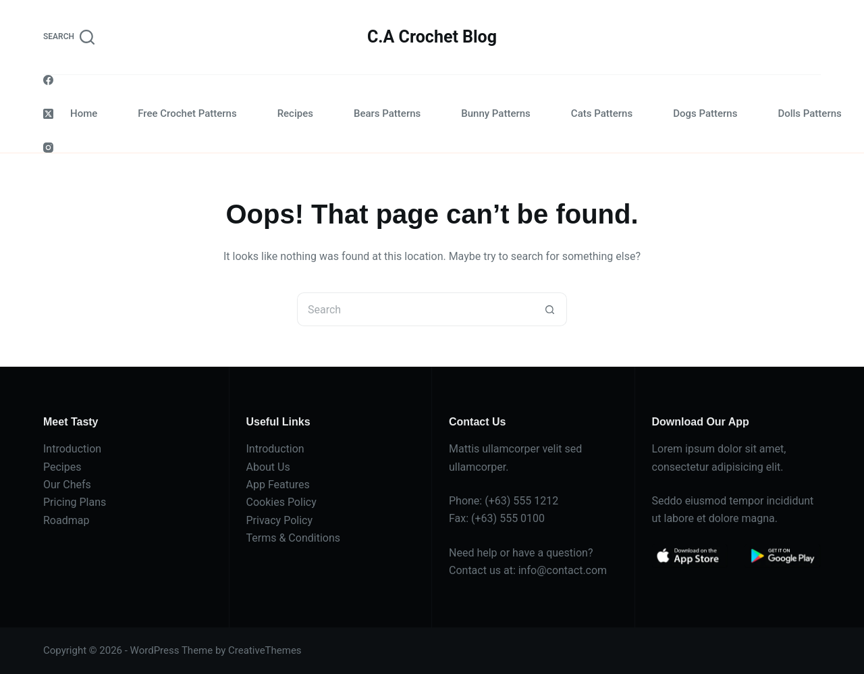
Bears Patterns (387, 113)
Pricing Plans (74, 502)
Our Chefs (67, 484)
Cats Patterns (601, 113)
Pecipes (62, 467)
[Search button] (550, 309)
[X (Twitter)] (48, 114)
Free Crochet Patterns (187, 113)
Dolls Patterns (809, 113)
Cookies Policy (281, 502)
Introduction (72, 448)
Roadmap (66, 520)
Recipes (295, 113)
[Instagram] (48, 147)
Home (83, 113)
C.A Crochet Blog (432, 37)
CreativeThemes (265, 650)
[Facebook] (48, 80)
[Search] (68, 37)
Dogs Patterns (705, 113)
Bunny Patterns (496, 113)
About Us (268, 467)
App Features (278, 484)
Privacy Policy (279, 520)
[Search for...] (415, 309)
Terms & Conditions (293, 538)
